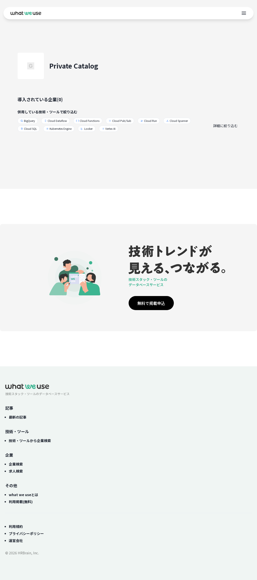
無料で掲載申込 (151, 303)
